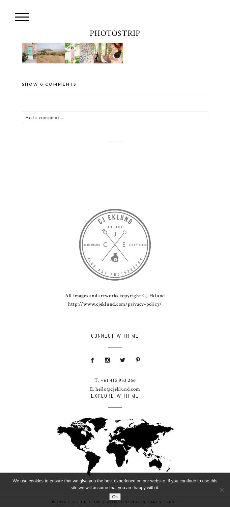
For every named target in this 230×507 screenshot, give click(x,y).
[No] (221, 489)
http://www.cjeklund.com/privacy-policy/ (115, 304)
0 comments (49, 84)
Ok (115, 496)
